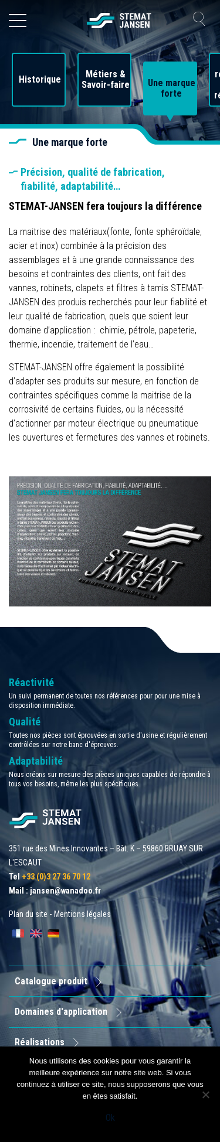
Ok (110, 1117)
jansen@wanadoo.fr (65, 890)
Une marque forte (171, 88)
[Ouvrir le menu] (17, 20)
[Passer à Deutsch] (53, 933)
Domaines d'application (61, 1011)
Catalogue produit (51, 981)
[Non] (205, 1094)
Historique (40, 79)
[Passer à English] (36, 933)
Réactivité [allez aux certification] (31, 682)
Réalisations (40, 1042)
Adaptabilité (36, 761)
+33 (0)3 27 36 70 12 (56, 876)
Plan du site (28, 914)
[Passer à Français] (18, 933)
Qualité (24, 721)
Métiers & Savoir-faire (106, 79)
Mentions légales (82, 914)
